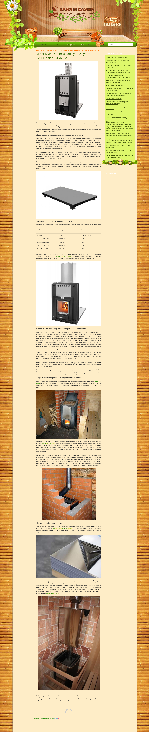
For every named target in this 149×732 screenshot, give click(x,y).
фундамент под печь (48, 443)
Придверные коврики (114, 99)
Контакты (85, 44)
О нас (56, 44)
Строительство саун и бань (53, 50)
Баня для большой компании (116, 57)
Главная (43, 44)
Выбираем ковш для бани (115, 85)
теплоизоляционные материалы (62, 528)
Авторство (70, 44)
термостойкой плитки (52, 593)
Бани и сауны (40, 50)
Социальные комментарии (46, 718)
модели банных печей (63, 256)
